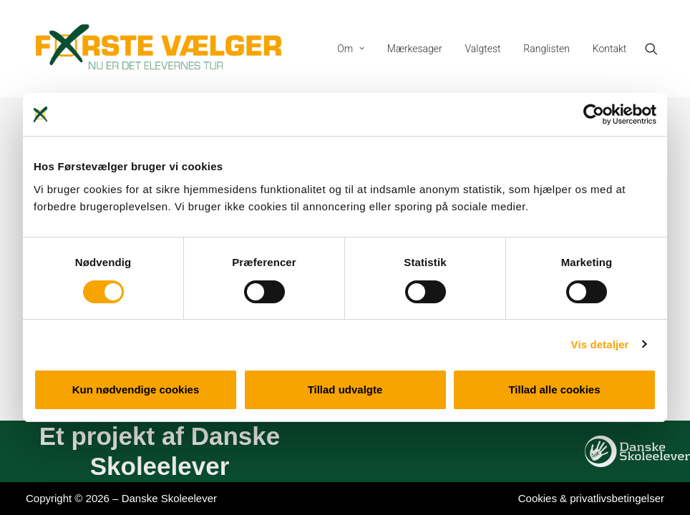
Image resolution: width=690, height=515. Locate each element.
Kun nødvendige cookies (136, 389)
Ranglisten (546, 48)
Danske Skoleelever (169, 498)
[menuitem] (350, 48)
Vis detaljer (600, 344)
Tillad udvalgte (345, 389)
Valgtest (483, 48)
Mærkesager (414, 48)
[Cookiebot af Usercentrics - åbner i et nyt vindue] (593, 114)
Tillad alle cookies (554, 389)
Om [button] (350, 48)
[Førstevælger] (159, 48)
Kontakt (610, 48)
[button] (658, 48)
